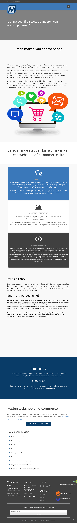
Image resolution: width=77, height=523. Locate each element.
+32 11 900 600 (16, 2)
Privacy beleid (50, 520)
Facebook (42, 494)
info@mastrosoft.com (13, 490)
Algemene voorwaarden (29, 520)
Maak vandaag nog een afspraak (38, 424)
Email (41, 499)
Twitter (41, 496)
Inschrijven (38, 514)
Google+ (42, 497)
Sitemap (41, 520)
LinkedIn (42, 500)
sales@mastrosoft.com (13, 495)
